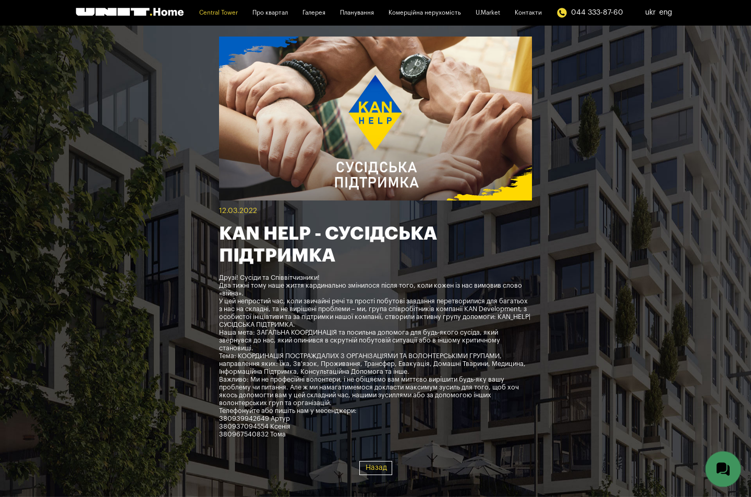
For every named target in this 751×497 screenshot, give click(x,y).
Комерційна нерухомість (425, 13)
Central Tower (218, 13)
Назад (376, 467)
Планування (357, 13)
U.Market (488, 13)
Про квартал (270, 13)
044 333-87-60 (589, 12)
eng (665, 12)
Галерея (313, 13)
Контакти (528, 13)
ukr (650, 12)
